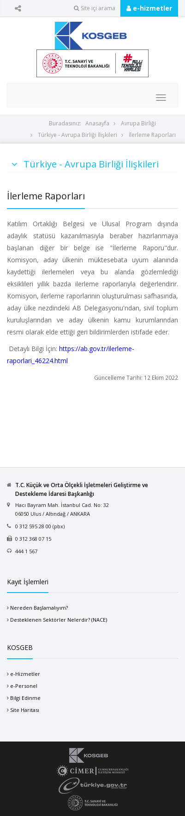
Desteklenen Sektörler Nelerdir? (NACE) (58, 619)
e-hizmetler (149, 8)
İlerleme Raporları (152, 135)
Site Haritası (24, 709)
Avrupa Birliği (138, 123)
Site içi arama (94, 8)
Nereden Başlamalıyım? (39, 607)
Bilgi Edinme (25, 697)
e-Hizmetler (25, 673)
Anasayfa (97, 123)
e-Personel (23, 685)
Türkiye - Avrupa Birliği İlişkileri (77, 135)
